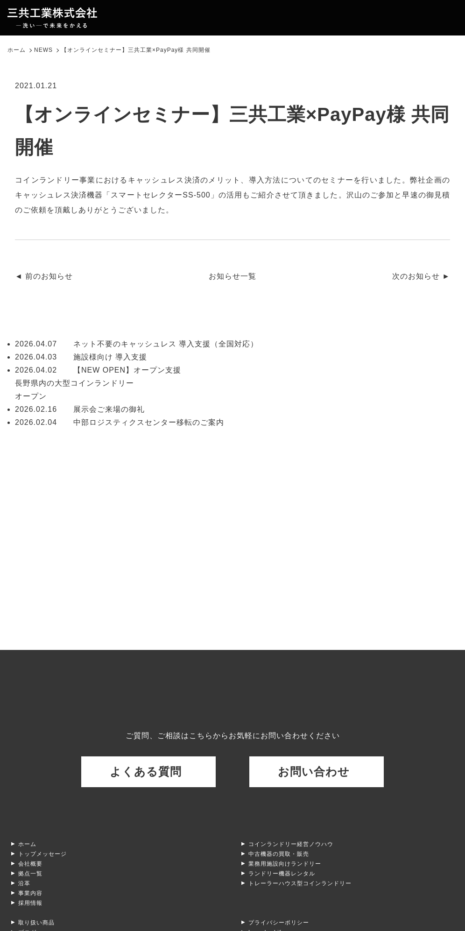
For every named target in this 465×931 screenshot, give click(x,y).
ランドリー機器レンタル (281, 873)
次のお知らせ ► (421, 276)
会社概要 (30, 863)
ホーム (27, 844)
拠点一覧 (30, 873)
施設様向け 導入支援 (81, 357)
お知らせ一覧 (232, 276)
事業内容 (30, 893)
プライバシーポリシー (278, 922)
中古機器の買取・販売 (278, 854)
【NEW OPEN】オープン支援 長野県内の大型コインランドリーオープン (98, 383)
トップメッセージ (42, 854)
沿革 (24, 883)
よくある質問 (146, 771)
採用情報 (30, 903)
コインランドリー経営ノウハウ (290, 844)
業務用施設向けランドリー (284, 863)
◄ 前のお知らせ (44, 276)
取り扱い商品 (36, 922)
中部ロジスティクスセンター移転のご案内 (119, 422)
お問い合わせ (314, 771)
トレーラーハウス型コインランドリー (300, 883)
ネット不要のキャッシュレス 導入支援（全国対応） (136, 344)
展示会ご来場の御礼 (80, 409)
